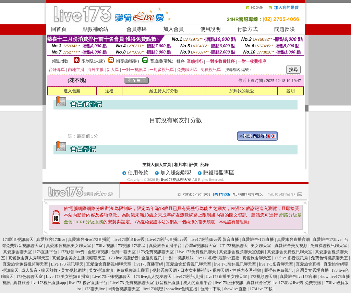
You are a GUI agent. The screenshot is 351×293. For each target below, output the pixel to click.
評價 (193, 164)
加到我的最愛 (241, 91)
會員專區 (136, 29)
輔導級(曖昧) (127, 61)
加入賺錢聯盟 (175, 172)
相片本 (180, 164)
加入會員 (173, 29)
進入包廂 (72, 91)
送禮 (109, 91)
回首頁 (58, 29)
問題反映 (284, 29)
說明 (291, 91)
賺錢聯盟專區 (218, 172)
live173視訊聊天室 (176, 179)
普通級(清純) (161, 61)
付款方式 (247, 29)
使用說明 (210, 29)
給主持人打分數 (163, 91)
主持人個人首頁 (156, 164)
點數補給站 (95, 29)
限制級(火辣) (93, 61)
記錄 (205, 164)
